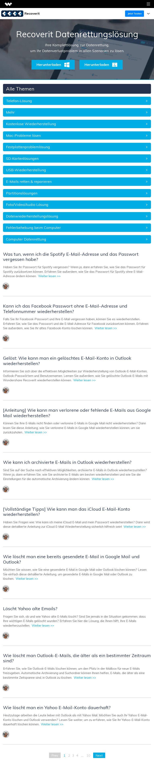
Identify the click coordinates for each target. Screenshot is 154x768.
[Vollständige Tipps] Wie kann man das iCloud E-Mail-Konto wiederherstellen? (66, 511)
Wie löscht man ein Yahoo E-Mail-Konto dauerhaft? (56, 707)
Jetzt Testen (135, 13)
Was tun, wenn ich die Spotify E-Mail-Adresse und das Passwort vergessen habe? (71, 256)
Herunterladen (53, 64)
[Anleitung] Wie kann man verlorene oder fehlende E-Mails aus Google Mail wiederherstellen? (77, 412)
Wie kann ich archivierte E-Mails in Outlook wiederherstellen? (67, 462)
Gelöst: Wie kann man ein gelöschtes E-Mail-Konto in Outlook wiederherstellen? (67, 360)
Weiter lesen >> (49, 276)
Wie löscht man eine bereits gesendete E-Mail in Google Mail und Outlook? (71, 559)
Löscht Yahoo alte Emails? (30, 608)
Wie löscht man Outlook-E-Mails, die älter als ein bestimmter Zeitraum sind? (77, 658)
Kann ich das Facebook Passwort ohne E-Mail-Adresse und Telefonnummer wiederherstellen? (65, 308)
